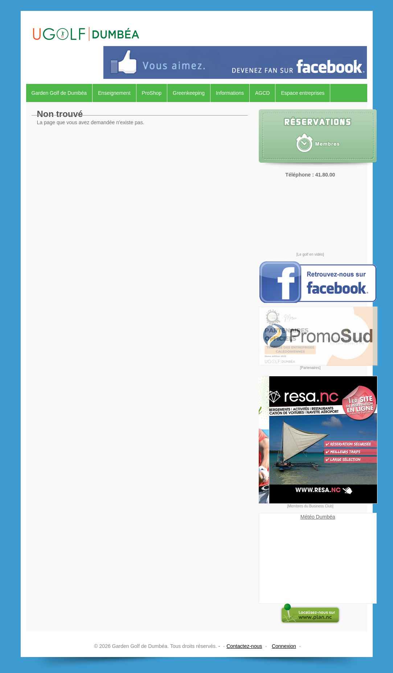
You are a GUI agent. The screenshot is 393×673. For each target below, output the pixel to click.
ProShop (151, 93)
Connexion (284, 646)
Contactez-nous (244, 646)
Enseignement (114, 93)
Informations (230, 93)
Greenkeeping (189, 93)
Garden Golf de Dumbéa (59, 93)
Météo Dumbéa (317, 517)
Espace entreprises (302, 93)
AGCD (262, 93)
